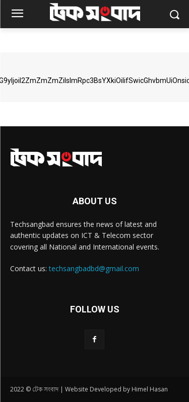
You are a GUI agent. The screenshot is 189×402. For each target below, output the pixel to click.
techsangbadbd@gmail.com (94, 268)
